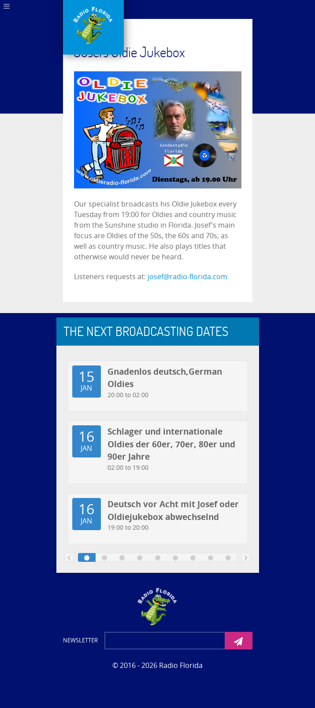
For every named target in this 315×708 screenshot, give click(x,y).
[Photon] (158, 606)
